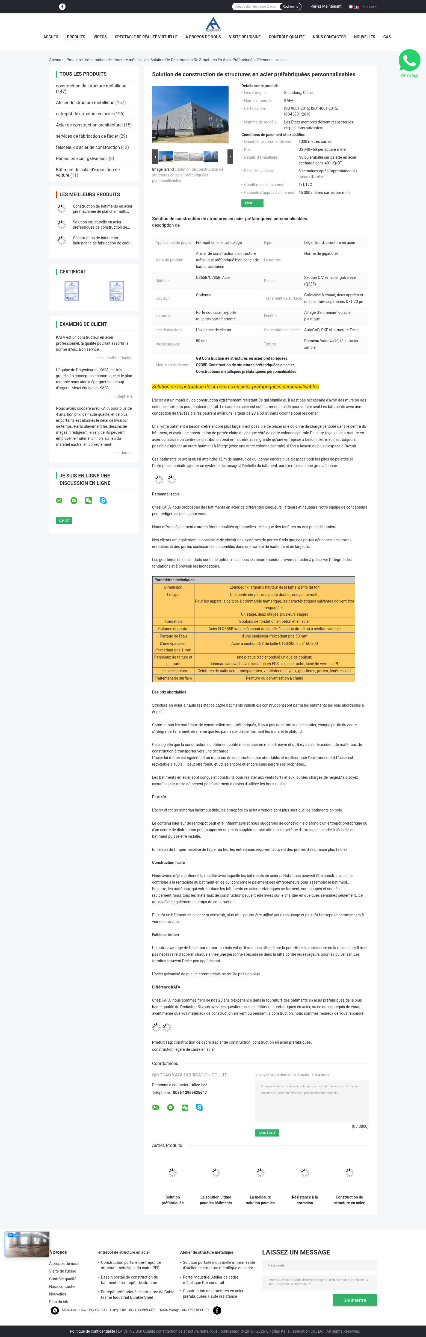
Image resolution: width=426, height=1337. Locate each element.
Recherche (290, 6)
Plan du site (59, 1302)
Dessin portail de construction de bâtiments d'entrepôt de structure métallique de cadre (129, 1280)
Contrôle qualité (286, 37)
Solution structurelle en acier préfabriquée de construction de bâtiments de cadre (100, 227)
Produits (76, 37)
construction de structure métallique (116, 60)
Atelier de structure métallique (85, 102)
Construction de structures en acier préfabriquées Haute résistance (213, 1293)
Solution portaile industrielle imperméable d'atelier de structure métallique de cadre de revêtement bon (219, 1266)
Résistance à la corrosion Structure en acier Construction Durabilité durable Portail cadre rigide (304, 1200)
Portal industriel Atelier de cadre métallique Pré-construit (210, 1280)
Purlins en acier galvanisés (82, 158)
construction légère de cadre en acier (183, 1049)
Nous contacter (329, 37)
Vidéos (100, 37)
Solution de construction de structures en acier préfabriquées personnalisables (187, 175)
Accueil (51, 37)
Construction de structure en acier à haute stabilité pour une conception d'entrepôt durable (349, 1200)
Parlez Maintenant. (327, 6)
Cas (387, 37)
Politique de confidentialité (92, 1331)
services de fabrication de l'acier (87, 136)
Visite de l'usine (245, 37)
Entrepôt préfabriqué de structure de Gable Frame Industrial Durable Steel (137, 1295)
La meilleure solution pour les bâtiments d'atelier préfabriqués (260, 1200)
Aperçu (55, 60)
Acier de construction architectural (89, 125)
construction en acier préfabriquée (281, 1042)
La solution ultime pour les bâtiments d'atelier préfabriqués (216, 1200)
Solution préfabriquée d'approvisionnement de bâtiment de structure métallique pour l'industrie (173, 1200)
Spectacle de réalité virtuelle (146, 37)
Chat (248, 203)
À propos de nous (203, 37)
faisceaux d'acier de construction (88, 147)
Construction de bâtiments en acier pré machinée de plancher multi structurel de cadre (102, 211)
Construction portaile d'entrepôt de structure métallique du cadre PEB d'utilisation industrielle (131, 1266)
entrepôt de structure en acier (84, 113)
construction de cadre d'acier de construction (212, 1042)
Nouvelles (364, 37)
